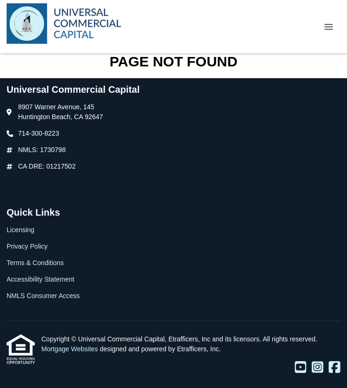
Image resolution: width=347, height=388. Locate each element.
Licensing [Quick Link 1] (20, 230)
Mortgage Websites (70, 349)
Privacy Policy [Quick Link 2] (27, 246)
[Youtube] (301, 368)
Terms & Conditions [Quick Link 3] (35, 263)
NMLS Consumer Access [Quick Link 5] (43, 295)
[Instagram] (317, 368)
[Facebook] (334, 368)
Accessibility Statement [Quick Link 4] (40, 279)
